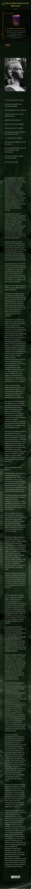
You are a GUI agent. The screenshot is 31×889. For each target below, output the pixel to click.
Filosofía (8, 45)
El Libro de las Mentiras (16, 29)
